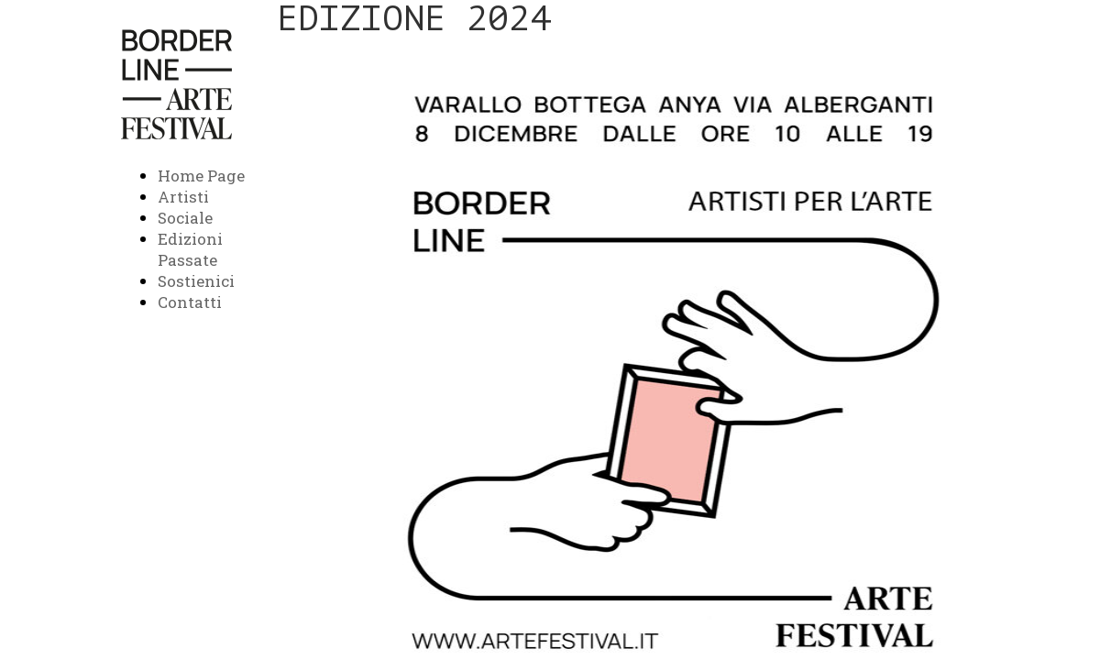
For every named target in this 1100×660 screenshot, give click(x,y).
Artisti (183, 196)
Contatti (190, 302)
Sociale (185, 217)
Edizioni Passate (190, 249)
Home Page (201, 175)
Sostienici (196, 281)
